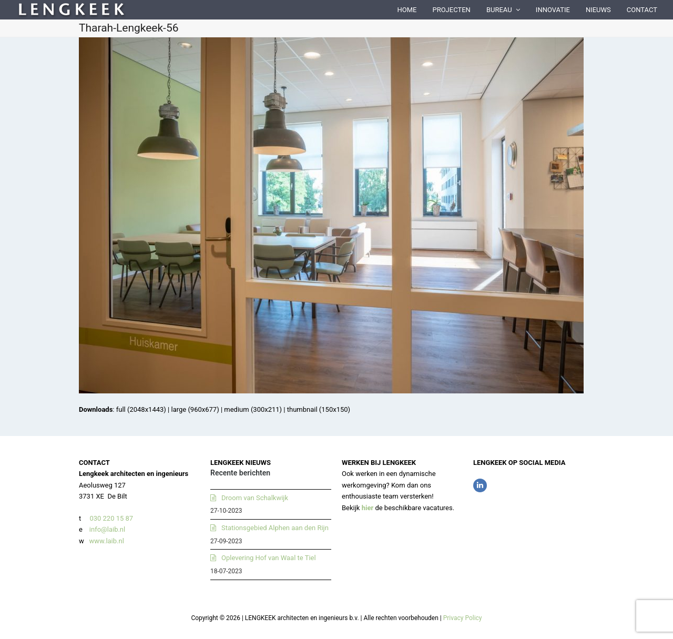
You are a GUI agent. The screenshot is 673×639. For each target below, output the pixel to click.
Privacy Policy (462, 618)
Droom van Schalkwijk (254, 498)
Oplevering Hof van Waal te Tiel (268, 558)
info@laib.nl (107, 529)
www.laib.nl (105, 541)
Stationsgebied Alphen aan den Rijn (275, 528)
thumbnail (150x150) (318, 409)
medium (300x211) (253, 409)
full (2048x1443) (141, 409)
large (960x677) (195, 409)
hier (368, 508)
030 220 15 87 (111, 518)
